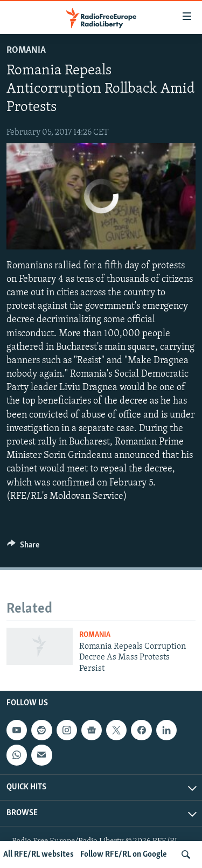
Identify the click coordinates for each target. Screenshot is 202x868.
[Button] (23, 547)
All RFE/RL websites (38, 854)
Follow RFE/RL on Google (123, 854)
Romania (26, 50)
